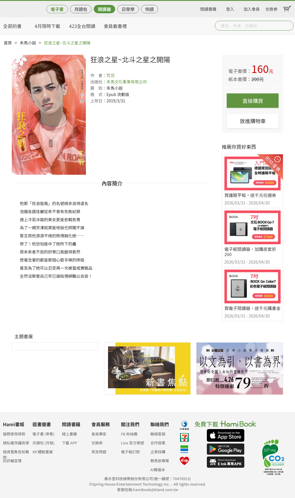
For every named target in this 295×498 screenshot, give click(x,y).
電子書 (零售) (43, 434)
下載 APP (69, 443)
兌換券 (271, 8)
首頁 (8, 43)
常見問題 (98, 451)
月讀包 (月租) (43, 443)
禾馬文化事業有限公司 (126, 81)
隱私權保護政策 (16, 443)
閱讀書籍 (208, 8)
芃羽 (110, 75)
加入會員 (252, 8)
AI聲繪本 (157, 469)
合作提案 (157, 443)
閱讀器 (104, 9)
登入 (230, 8)
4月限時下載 (47, 25)
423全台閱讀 (82, 25)
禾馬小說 (28, 43)
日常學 (128, 9)
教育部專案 (159, 460)
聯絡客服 (157, 434)
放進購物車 (253, 121)
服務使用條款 (14, 434)
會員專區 (98, 434)
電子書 (57, 9)
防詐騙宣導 (12, 460)
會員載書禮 (115, 25)
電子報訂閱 (130, 451)
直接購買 (252, 100)
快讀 (149, 9)
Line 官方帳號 (132, 443)
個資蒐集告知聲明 (16, 453)
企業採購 (157, 451)
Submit (288, 25)
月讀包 (80, 9)
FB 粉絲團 (129, 434)
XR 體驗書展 (42, 451)
